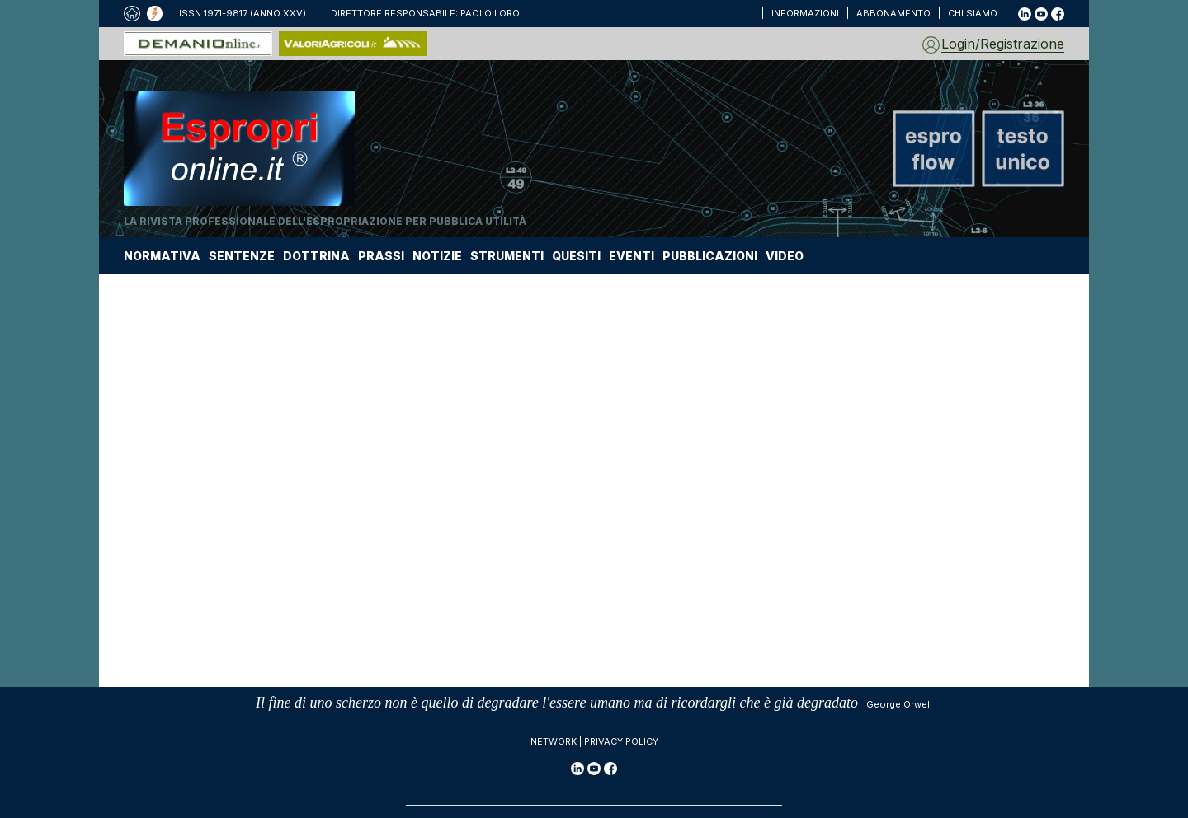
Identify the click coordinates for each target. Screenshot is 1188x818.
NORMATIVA (162, 256)
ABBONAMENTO (893, 13)
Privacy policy (621, 741)
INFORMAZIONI (805, 13)
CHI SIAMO (972, 13)
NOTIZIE (437, 256)
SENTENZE (242, 256)
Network (553, 741)
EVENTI (631, 256)
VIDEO (785, 256)
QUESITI (576, 256)
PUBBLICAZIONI (709, 256)
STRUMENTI (507, 256)
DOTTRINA (316, 256)
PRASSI (381, 256)
